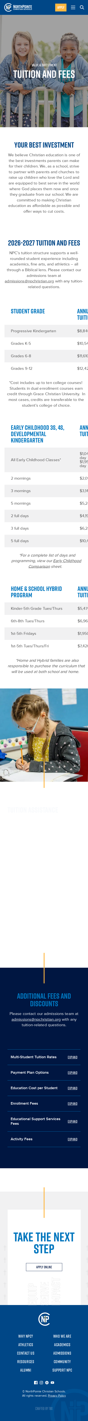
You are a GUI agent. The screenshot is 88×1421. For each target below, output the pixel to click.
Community (62, 1361)
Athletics (25, 1344)
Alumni (25, 1370)
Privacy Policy (57, 1395)
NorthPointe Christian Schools (44, 1319)
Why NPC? (25, 1336)
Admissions (62, 1353)
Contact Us (25, 1353)
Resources (25, 1361)
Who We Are (62, 1336)
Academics (62, 1344)
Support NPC (62, 1370)
